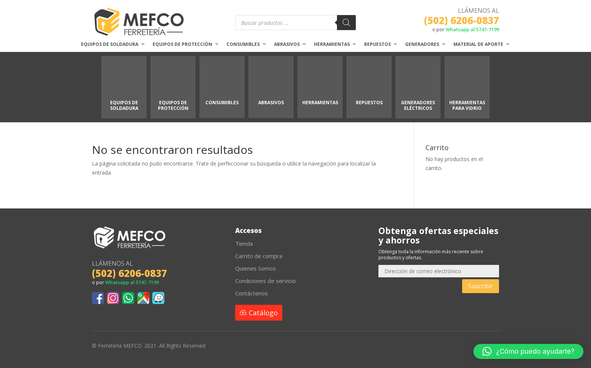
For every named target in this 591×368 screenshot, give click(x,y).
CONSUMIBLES (222, 102)
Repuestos (381, 44)
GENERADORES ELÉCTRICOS (418, 105)
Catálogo (263, 312)
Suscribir (480, 286)
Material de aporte (481, 44)
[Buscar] (346, 22)
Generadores (425, 44)
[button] (528, 351)
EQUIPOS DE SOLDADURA (124, 105)
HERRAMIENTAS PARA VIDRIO (467, 105)
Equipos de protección (186, 44)
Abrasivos (290, 44)
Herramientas (335, 44)
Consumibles (246, 44)
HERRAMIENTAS (320, 102)
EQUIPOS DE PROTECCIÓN (173, 105)
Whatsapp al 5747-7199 (472, 29)
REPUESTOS (369, 102)
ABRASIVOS (271, 102)
